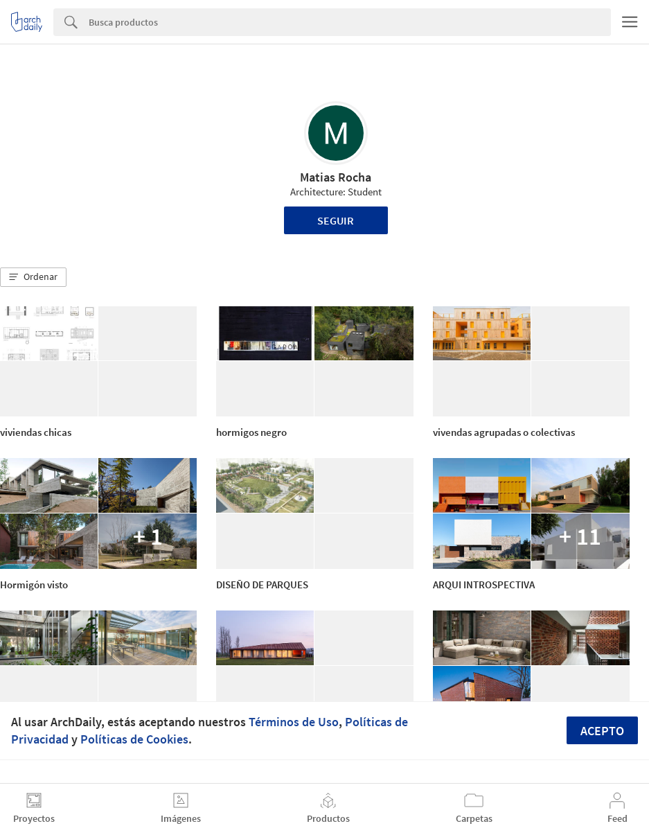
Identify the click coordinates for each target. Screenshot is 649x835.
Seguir (335, 220)
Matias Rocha (335, 177)
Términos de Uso (294, 722)
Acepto (602, 731)
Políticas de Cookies (134, 739)
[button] (33, 277)
